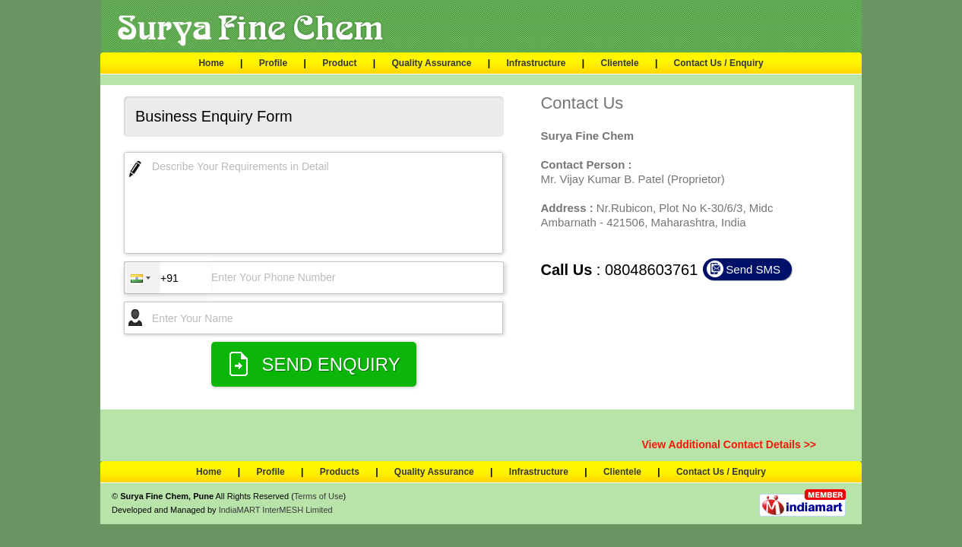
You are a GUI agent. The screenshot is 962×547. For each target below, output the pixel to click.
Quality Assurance (432, 63)
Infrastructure (535, 63)
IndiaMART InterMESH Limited (276, 509)
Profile (273, 63)
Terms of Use (318, 496)
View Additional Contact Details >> (729, 444)
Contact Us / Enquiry (719, 63)
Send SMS (753, 269)
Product (339, 63)
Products (339, 471)
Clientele (620, 63)
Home (210, 63)
